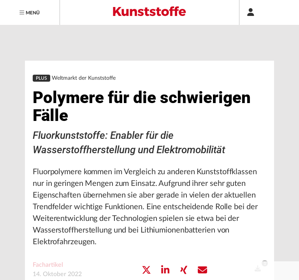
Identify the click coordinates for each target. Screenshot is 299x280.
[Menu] (30, 12)
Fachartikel (48, 235)
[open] (257, 239)
